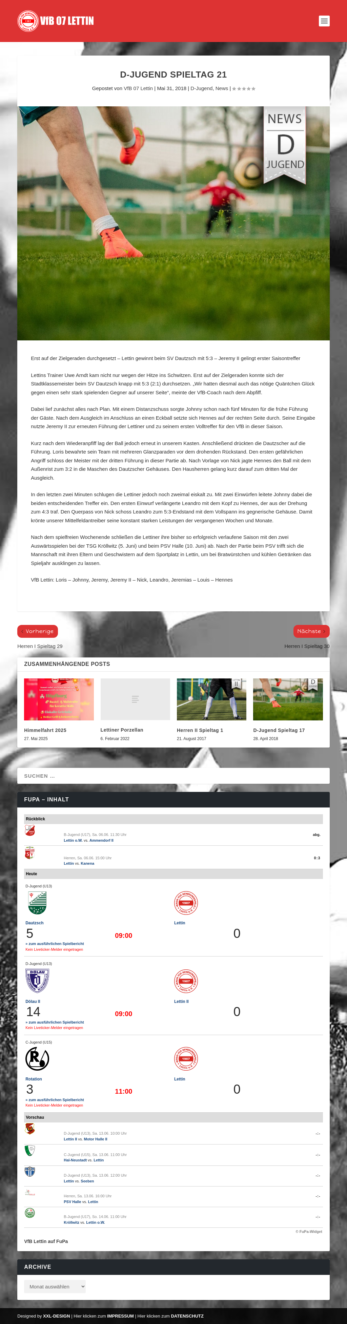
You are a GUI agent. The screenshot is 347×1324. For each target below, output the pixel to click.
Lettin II (181, 1001)
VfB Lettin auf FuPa (46, 1241)
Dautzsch (34, 923)
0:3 (317, 858)
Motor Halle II (95, 1139)
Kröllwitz (71, 1222)
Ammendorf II (101, 840)
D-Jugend (201, 88)
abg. (317, 835)
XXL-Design (56, 1316)
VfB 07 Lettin (138, 88)
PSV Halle (72, 1202)
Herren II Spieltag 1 (200, 730)
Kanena (87, 863)
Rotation (33, 1079)
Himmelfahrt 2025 (45, 730)
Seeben (87, 1181)
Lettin (69, 863)
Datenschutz (187, 1316)
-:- (318, 1133)
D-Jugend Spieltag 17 (279, 730)
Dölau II (32, 1001)
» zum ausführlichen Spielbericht (54, 944)
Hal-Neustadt (75, 1160)
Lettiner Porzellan (122, 730)
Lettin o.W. (73, 840)
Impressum (120, 1316)
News (222, 88)
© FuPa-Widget (309, 1232)
